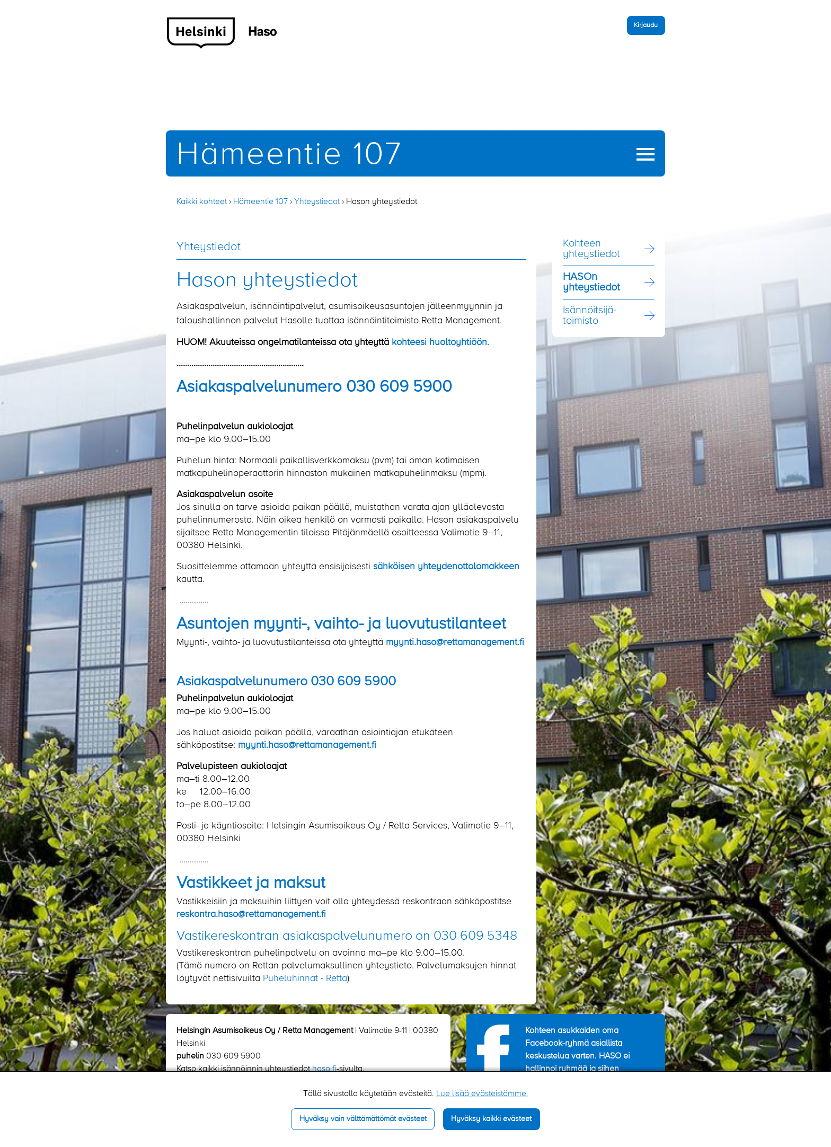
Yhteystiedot (317, 202)
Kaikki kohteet (201, 202)
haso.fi (324, 1069)
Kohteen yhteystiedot (591, 249)
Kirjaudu (646, 25)
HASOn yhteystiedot (591, 282)
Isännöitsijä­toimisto (589, 316)
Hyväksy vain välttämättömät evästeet (363, 1119)
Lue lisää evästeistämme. (482, 1094)
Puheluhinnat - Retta (305, 978)
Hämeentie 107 (289, 155)
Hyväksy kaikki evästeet (491, 1119)
